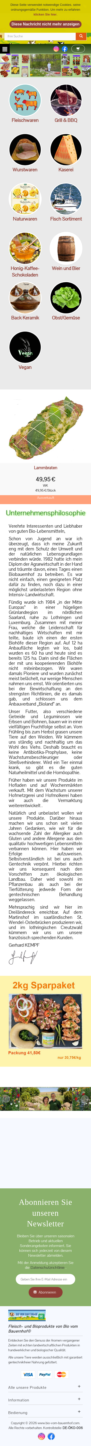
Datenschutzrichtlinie (48, 1267)
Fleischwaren (25, 120)
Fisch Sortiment (66, 219)
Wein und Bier (66, 268)
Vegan (25, 367)
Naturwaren (25, 219)
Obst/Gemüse (66, 318)
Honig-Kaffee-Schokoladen (25, 271)
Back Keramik (25, 318)
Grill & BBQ (66, 120)
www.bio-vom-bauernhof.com (58, 1423)
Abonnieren (47, 1292)
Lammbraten (45, 467)
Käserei (65, 170)
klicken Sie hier (45, 14)
